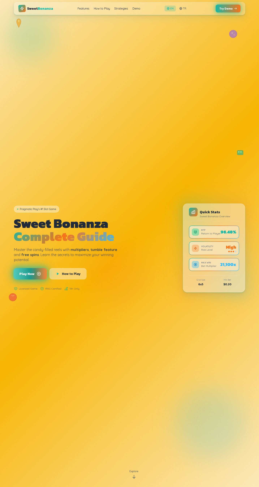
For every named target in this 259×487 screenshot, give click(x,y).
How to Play (102, 8)
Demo (136, 8)
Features (83, 8)
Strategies (121, 8)
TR (182, 8)
